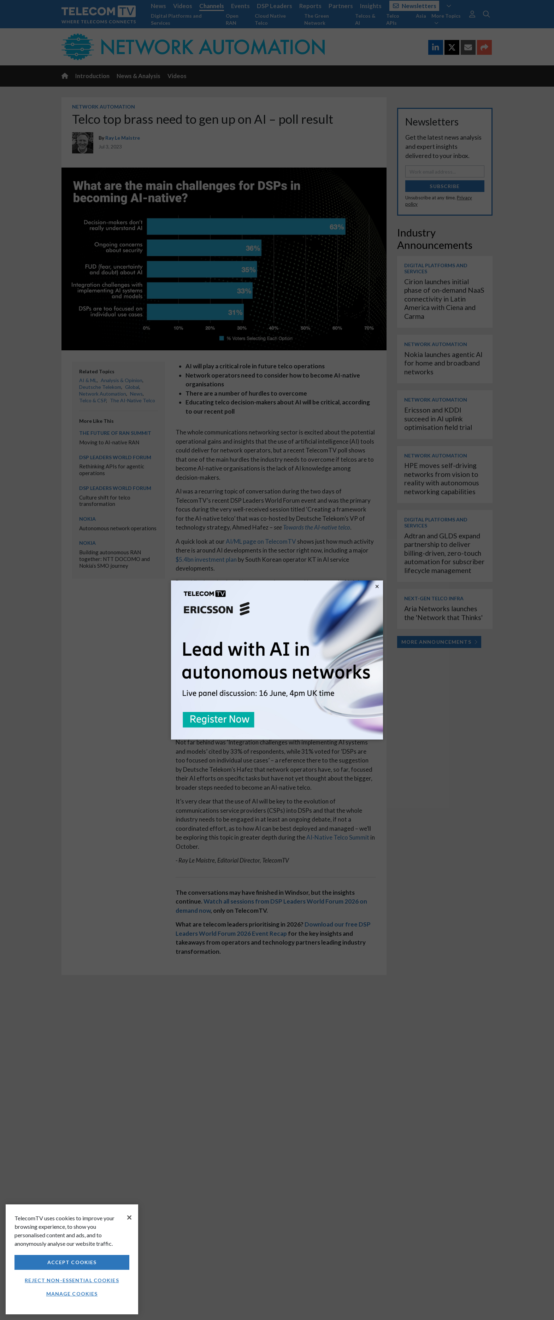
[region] (72, 1259)
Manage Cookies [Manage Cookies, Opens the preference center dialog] (72, 1294)
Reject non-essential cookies (72, 1280)
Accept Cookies (72, 1262)
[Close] (129, 1217)
